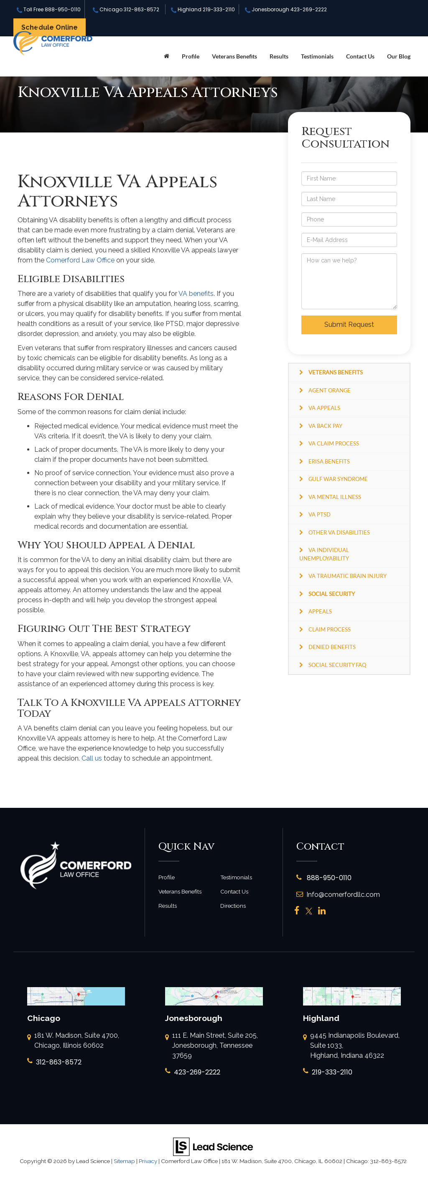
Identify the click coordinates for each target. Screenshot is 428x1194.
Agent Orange (329, 390)
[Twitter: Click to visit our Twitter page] (309, 911)
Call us (92, 758)
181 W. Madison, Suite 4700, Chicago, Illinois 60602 (73, 1041)
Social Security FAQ (337, 665)
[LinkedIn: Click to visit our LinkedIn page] (322, 911)
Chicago (126, 9)
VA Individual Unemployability (324, 554)
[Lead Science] (213, 1147)
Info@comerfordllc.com (338, 895)
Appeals (320, 611)
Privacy (148, 1161)
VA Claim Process (333, 443)
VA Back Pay (325, 426)
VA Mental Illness (334, 497)
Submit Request (349, 324)
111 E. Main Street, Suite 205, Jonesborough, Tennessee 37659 (211, 1046)
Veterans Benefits (179, 891)
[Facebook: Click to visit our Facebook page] (297, 911)
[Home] (167, 56)
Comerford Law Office (80, 260)
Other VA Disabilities (339, 532)
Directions (233, 905)
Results (279, 56)
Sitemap (124, 1161)
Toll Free (49, 9)
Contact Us (360, 56)
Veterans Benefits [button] (234, 56)
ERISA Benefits (329, 461)
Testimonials (317, 56)
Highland (203, 9)
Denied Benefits (332, 647)
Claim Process (329, 629)
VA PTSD (319, 514)
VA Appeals (324, 408)
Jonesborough (286, 9)
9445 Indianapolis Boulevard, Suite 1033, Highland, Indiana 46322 (351, 1046)
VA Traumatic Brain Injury (347, 576)
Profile (190, 56)
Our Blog (398, 56)
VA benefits (196, 294)
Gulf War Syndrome (338, 479)
